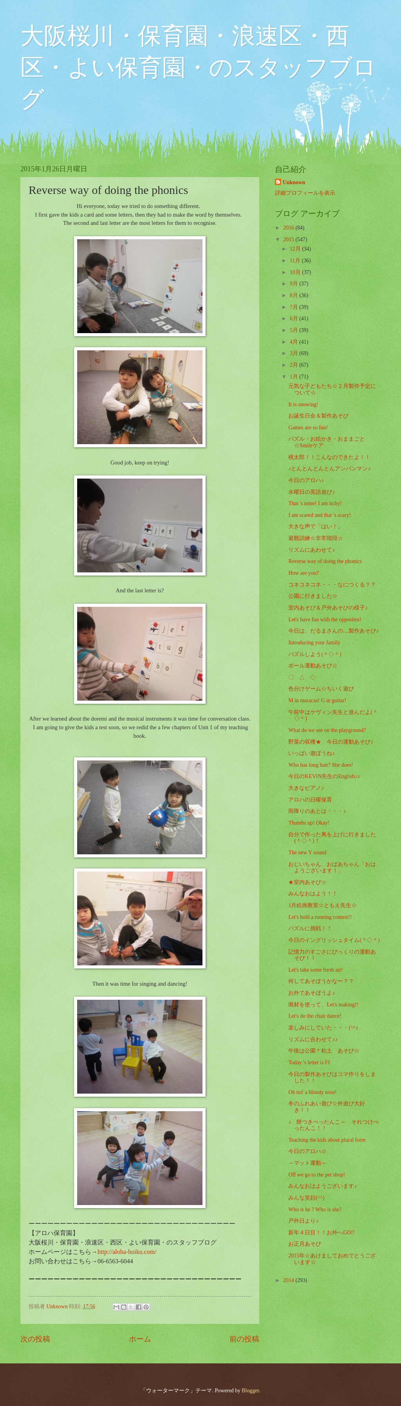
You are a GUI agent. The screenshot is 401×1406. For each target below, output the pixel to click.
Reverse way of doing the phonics (324, 561)
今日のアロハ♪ (306, 480)
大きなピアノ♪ (306, 788)
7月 (294, 307)
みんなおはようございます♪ (322, 1186)
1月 (294, 377)
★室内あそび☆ (307, 882)
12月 (296, 249)
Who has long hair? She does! (320, 765)
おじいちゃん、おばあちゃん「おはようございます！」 (332, 867)
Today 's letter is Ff (309, 1062)
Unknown (294, 182)
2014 (289, 1280)
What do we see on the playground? (327, 730)
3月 (294, 353)
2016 (289, 228)
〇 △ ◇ (302, 677)
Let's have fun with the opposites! (324, 619)
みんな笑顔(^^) (306, 1198)
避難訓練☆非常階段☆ (315, 538)
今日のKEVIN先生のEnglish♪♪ (324, 776)
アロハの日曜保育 (310, 800)
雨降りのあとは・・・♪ (317, 811)
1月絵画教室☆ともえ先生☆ (322, 905)
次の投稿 (35, 1339)
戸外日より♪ (303, 1221)
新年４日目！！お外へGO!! (321, 1233)
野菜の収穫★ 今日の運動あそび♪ (330, 742)
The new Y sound (307, 852)
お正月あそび (304, 1244)
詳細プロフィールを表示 (305, 193)
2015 (289, 239)
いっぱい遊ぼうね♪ (311, 753)
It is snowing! (303, 404)
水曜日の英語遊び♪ (311, 492)
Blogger (250, 1390)
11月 (296, 261)
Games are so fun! (308, 427)
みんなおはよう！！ (313, 894)
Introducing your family (314, 643)
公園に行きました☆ (313, 596)
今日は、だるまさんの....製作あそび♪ (333, 631)
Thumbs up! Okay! (308, 823)
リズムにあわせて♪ (311, 550)
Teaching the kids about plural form (326, 1140)
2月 (294, 365)
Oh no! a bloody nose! (312, 1092)
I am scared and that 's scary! (319, 515)
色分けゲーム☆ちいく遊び (321, 689)
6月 (294, 318)
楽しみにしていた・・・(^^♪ (323, 1028)
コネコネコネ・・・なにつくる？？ (332, 585)
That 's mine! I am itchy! (314, 503)
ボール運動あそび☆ (313, 666)
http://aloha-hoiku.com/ (127, 1251)
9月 (294, 284)
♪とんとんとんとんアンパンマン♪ (329, 469)
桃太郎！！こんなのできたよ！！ (329, 457)
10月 (296, 272)
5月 (294, 330)
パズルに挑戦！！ (310, 928)
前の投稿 (244, 1339)
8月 (294, 295)
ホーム (140, 1339)
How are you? (303, 573)
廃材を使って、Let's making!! (323, 1005)
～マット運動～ (307, 1163)
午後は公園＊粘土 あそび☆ (323, 1051)
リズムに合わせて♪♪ (313, 1039)
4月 (294, 342)
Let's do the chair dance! (314, 1016)
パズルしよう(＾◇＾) (314, 654)
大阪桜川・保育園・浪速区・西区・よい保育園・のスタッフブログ (198, 67)
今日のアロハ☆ (307, 1151)
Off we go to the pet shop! (316, 1175)
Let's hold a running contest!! (320, 917)
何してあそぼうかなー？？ (321, 981)
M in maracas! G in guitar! (317, 700)
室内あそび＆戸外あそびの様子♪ (328, 608)
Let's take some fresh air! (315, 970)
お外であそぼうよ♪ (311, 993)
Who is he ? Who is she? (314, 1209)
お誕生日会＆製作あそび (318, 416)
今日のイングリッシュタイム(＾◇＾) (333, 940)
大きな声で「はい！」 (315, 526)
